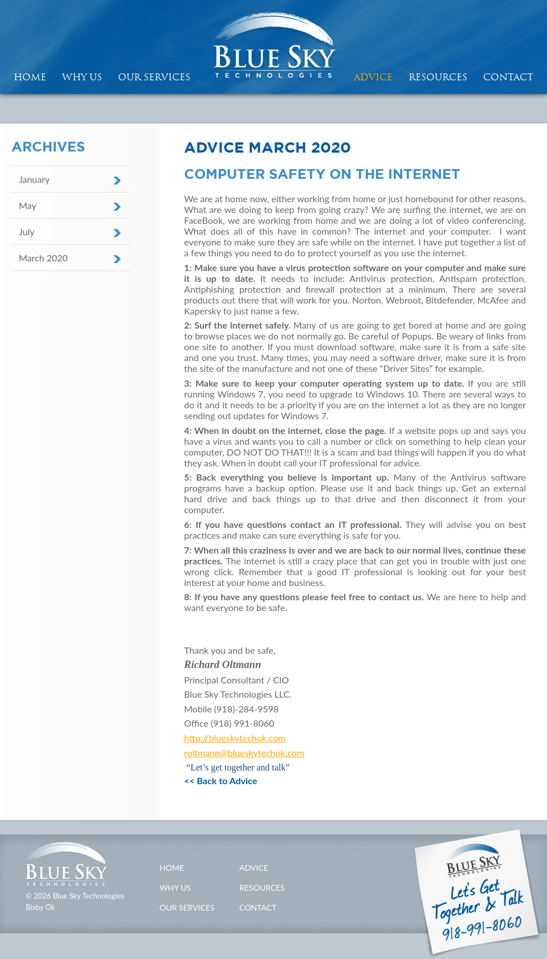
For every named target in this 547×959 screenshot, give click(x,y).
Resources (438, 77)
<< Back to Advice (220, 780)
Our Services (154, 77)
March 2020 (43, 257)
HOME (30, 77)
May (27, 205)
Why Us (82, 77)
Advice (373, 77)
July (26, 231)
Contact (508, 77)
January (34, 179)
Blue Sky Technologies (273, 47)
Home (172, 867)
